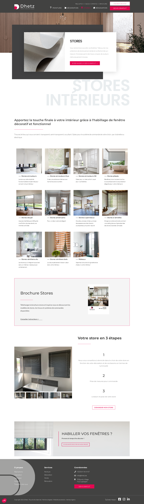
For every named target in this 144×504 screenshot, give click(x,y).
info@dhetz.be (82, 476)
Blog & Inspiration (92, 4)
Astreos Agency (71, 500)
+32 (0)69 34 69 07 (119, 4)
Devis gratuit (119, 8)
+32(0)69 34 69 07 (83, 472)
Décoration (72, 8)
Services (48, 467)
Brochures (103, 4)
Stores (87, 8)
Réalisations (79, 4)
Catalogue (17, 478)
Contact (17, 481)
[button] (16, 369)
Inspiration (18, 475)
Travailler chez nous (21, 484)
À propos (18, 467)
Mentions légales (47, 500)
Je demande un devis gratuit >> (85, 63)
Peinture (57, 8)
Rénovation (101, 8)
